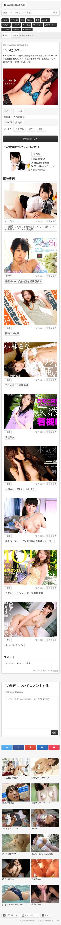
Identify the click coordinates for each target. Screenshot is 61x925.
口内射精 (14, 20)
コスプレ (6, 25)
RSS (47, 915)
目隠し (41, 129)
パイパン (16, 25)
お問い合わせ (11, 915)
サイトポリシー (31, 915)
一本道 (18, 111)
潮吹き (30, 20)
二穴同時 (6, 29)
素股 (37, 20)
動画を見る (32, 138)
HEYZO (8, 276)
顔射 (22, 20)
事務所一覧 (27, 29)
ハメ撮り (45, 20)
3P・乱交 (26, 25)
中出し (5, 20)
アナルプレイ (50, 25)
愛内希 (18, 122)
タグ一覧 (16, 29)
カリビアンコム (11, 221)
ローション (37, 25)
